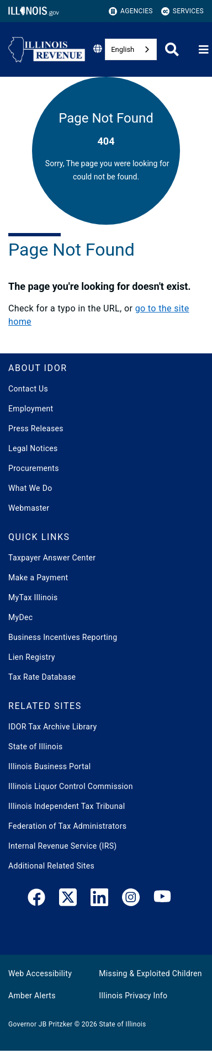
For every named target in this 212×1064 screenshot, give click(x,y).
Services (182, 11)
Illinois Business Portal (49, 766)
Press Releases (35, 428)
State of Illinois (35, 746)
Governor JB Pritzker (40, 1024)
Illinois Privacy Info (133, 995)
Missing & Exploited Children (150, 973)
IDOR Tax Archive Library (52, 726)
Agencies (131, 11)
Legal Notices (33, 448)
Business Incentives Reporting (62, 637)
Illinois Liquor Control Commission (70, 786)
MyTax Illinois (33, 597)
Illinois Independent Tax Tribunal (66, 806)
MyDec (20, 617)
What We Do (30, 488)
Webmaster (28, 508)
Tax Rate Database (42, 677)
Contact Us (28, 388)
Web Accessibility (40, 973)
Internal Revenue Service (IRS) (62, 845)
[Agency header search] (172, 49)
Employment (30, 408)
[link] (36, 899)
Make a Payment (38, 577)
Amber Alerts (32, 995)
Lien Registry (31, 657)
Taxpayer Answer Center (52, 557)
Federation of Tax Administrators (67, 826)
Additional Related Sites (51, 865)
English (122, 49)
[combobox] (131, 49)
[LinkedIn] (99, 899)
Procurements (33, 468)
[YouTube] (162, 899)
